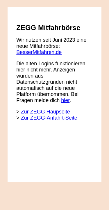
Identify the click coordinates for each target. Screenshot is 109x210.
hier (65, 100)
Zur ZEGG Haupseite (45, 112)
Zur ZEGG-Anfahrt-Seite (49, 118)
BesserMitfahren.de (39, 52)
